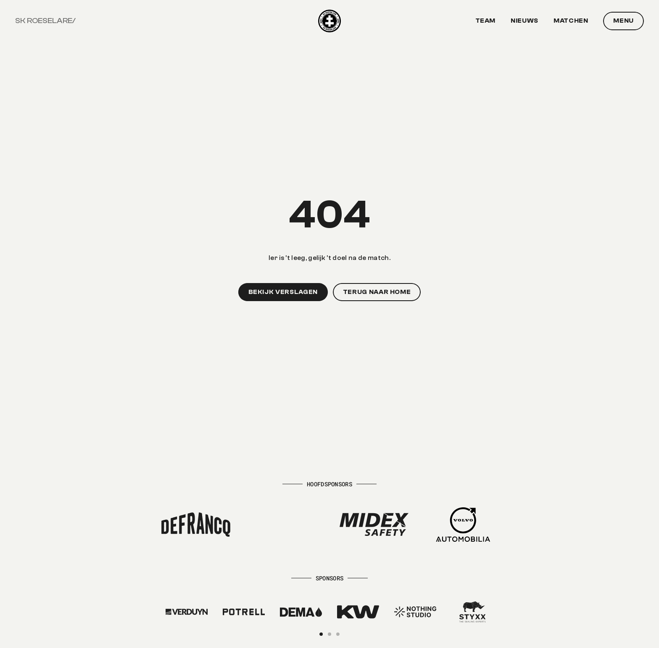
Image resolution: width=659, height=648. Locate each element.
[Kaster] (187, 611)
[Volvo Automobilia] (463, 524)
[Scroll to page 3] (337, 634)
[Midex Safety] (374, 524)
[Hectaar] (284, 524)
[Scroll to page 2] (329, 634)
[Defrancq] (195, 524)
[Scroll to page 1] (322, 634)
